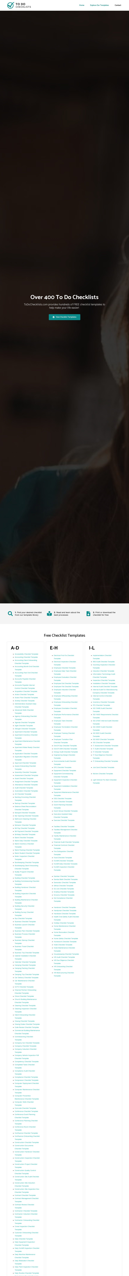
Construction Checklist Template (27, 1142)
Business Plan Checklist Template (27, 931)
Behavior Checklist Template (25, 825)
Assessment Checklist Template (26, 775)
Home (81, 5)
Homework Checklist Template (65, 942)
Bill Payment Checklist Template (26, 831)
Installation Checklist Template (104, 683)
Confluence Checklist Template (26, 1133)
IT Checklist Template (101, 752)
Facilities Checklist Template (64, 826)
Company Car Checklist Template (27, 1043)
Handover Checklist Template (65, 907)
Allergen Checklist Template (25, 729)
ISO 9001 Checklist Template (103, 739)
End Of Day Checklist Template (65, 746)
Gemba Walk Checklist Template (66, 879)
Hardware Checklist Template (65, 914)
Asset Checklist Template (24, 778)
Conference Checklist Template (26, 1111)
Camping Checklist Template (25, 965)
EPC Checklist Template (62, 767)
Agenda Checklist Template (25, 722)
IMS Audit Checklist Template (104, 662)
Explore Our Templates (99, 5)
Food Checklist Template (63, 858)
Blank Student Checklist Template (27, 853)
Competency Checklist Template (27, 1062)
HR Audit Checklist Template (64, 957)
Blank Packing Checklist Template (27, 850)
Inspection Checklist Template (104, 680)
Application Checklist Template (26, 754)
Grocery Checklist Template (64, 895)
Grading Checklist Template (64, 892)
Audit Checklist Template (24, 788)
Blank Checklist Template (24, 838)
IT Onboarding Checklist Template (105, 761)
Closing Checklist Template (25, 1021)
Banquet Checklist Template (25, 813)
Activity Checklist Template (25, 701)
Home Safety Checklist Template (66, 938)
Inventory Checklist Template (103, 702)
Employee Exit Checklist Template (66, 683)
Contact (118, 5)
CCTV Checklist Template (24, 987)
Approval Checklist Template (25, 763)
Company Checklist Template (25, 1046)
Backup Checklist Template (25, 803)
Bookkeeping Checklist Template (27, 862)
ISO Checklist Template (101, 742)
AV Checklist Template (23, 794)
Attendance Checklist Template (26, 785)
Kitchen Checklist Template (103, 774)
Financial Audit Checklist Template (66, 842)
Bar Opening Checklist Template (26, 816)
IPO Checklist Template (101, 705)
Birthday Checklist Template (25, 834)
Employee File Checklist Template (66, 686)
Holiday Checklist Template (64, 923)
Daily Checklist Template (24, 1239)
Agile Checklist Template (24, 726)
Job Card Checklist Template (103, 767)
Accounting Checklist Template (26, 657)
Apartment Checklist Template (26, 732)
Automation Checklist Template (26, 791)
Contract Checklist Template (25, 1195)
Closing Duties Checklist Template (27, 1024)
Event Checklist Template (63, 802)
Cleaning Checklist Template (25, 1006)
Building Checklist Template (25, 878)
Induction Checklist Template (103, 671)
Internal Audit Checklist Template (105, 686)
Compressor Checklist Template (26, 1080)
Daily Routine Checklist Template (27, 1273)
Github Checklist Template (63, 886)
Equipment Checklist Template (65, 770)
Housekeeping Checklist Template (66, 954)
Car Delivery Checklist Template (26, 978)
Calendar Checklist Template (25, 962)
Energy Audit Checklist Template (66, 752)
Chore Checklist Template (24, 996)
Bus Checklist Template (23, 918)
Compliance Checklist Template (26, 1077)
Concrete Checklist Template (25, 1108)
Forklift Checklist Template (63, 861)
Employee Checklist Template (65, 668)
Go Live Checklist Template (64, 889)
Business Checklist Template (25, 922)
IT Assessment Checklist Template (105, 746)
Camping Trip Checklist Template (27, 974)
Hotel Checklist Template (63, 945)
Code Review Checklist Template (27, 1027)
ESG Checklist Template (62, 798)
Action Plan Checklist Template (26, 698)
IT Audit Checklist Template (103, 749)
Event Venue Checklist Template (66, 811)
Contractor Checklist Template (26, 1211)
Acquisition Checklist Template (26, 691)
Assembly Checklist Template (25, 772)
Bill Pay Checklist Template (25, 828)
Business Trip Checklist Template (27, 953)
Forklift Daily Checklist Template (65, 864)
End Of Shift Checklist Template (65, 749)
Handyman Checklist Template (65, 910)
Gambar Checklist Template (64, 876)
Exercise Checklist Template (64, 820)
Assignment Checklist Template (26, 782)
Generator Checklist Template (65, 882)
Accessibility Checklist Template (26, 654)
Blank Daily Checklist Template (26, 841)
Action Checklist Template (24, 694)
